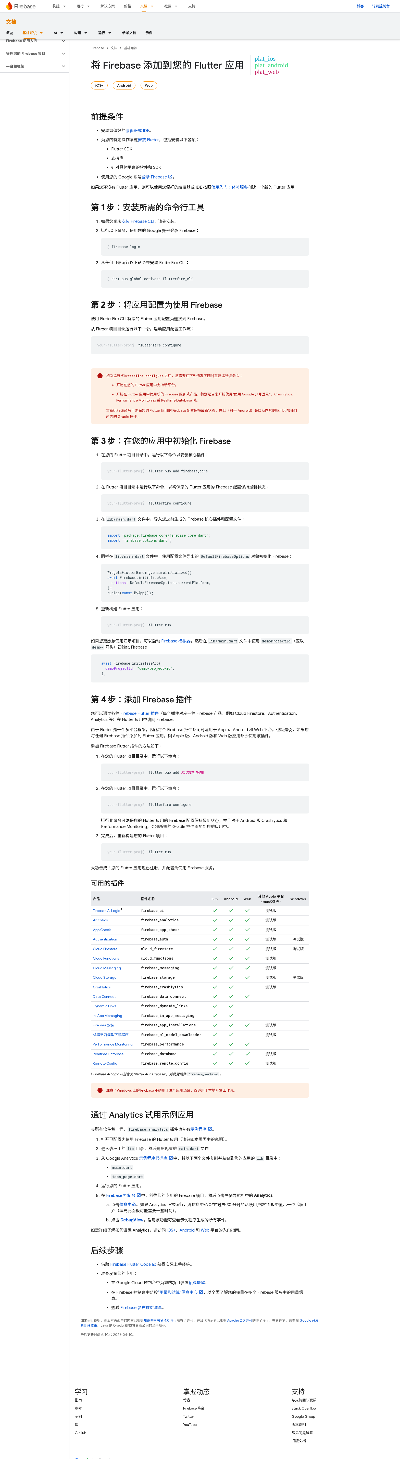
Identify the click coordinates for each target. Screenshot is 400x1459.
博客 (360, 6)
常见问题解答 (302, 1432)
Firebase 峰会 (194, 1408)
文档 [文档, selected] (143, 6)
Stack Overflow (304, 1408)
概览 (9, 33)
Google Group (303, 1416)
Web (149, 85)
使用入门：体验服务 (229, 187)
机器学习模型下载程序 (111, 1034)
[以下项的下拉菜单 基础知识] (43, 33)
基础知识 (130, 48)
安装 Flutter (148, 140)
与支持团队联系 (304, 1400)
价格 (127, 6)
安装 (103, 1025)
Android (124, 85)
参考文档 (129, 33)
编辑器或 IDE (137, 130)
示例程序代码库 (153, 1158)
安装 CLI (137, 221)
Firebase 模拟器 (176, 641)
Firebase (97, 48)
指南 (78, 1400)
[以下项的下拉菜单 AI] (63, 33)
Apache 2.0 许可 (239, 1320)
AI (55, 33)
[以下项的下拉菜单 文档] (153, 6)
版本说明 (299, 1424)
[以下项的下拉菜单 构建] (66, 6)
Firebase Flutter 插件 (139, 713)
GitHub (80, 1432)
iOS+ (99, 85)
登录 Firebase (154, 177)
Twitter (188, 1416)
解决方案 (108, 6)
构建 (56, 6)
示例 (149, 33)
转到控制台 (381, 6)
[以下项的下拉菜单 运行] (90, 6)
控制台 (120, 1195)
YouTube (190, 1424)
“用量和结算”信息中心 (178, 1292)
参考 (78, 1408)
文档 (11, 22)
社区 (167, 6)
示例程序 (198, 1129)
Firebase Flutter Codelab (133, 1264)
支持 (191, 6)
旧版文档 (299, 1441)
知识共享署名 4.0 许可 (160, 1320)
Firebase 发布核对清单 (141, 1307)
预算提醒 (197, 1282)
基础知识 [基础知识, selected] (29, 33)
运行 (80, 6)
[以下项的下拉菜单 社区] (177, 6)
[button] (30, 40)
